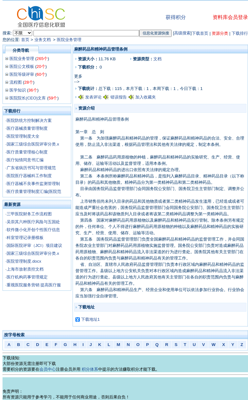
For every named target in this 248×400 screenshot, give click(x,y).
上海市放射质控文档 (25, 269)
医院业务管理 (69, 39)
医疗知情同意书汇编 (25, 160)
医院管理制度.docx (24, 261)
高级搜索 (182, 33)
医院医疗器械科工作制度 (29, 175)
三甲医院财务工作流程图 (29, 214)
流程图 (15, 82)
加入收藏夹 (145, 97)
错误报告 (118, 97)
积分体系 (90, 369)
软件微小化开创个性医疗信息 (33, 229)
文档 (157, 59)
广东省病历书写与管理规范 (31, 167)
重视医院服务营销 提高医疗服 (34, 285)
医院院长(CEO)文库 (27, 98)
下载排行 (240, 33)
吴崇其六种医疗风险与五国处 (33, 221)
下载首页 (200, 33)
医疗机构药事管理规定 (27, 277)
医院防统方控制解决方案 (29, 120)
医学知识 (17, 90)
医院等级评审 (21, 74)
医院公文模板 (21, 66)
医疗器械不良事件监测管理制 (33, 183)
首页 (25, 39)
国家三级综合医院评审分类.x (33, 144)
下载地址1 (90, 319)
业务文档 (43, 39)
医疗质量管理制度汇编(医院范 (34, 191)
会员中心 (47, 369)
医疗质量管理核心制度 (27, 152)
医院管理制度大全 (23, 136)
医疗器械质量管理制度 (27, 128)
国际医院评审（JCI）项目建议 (34, 245)
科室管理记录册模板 (25, 237)
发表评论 (93, 97)
